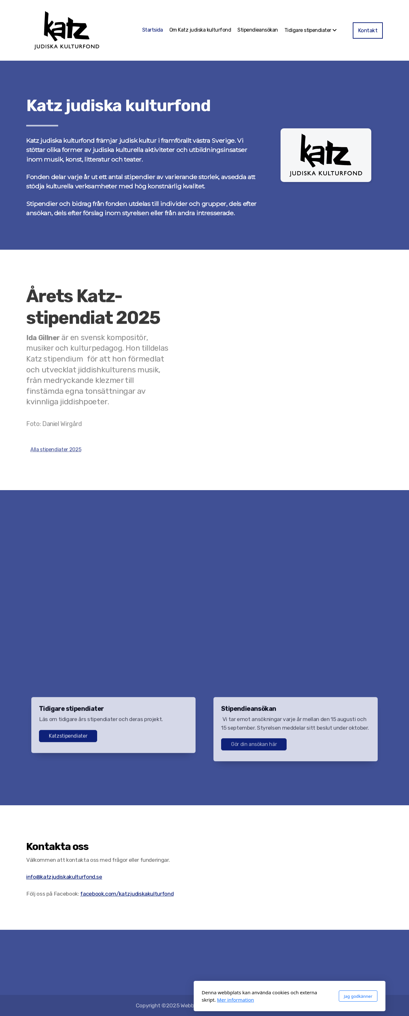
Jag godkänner (273, 996)
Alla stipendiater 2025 (55, 451)
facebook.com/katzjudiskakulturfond (127, 894)
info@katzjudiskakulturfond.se (64, 877)
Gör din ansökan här (254, 746)
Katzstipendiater (68, 737)
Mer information (150, 1000)
